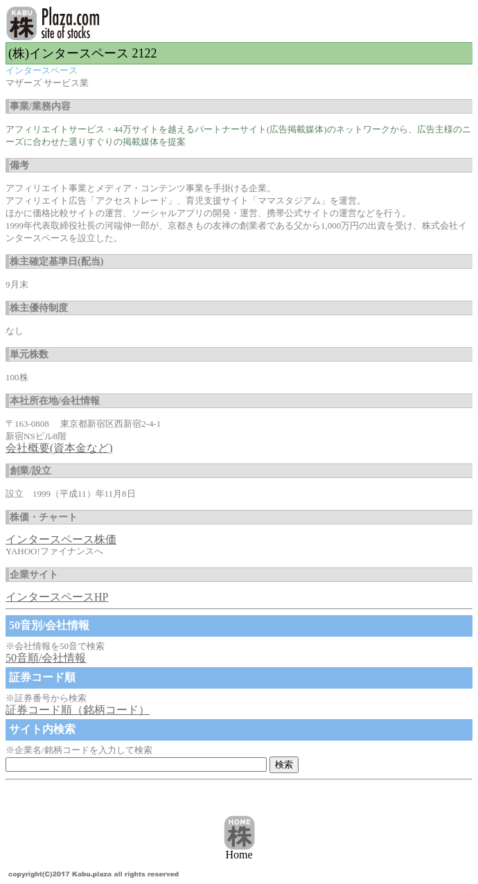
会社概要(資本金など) (59, 448)
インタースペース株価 (61, 539)
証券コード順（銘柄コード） (78, 710)
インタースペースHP (57, 597)
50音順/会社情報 (46, 658)
